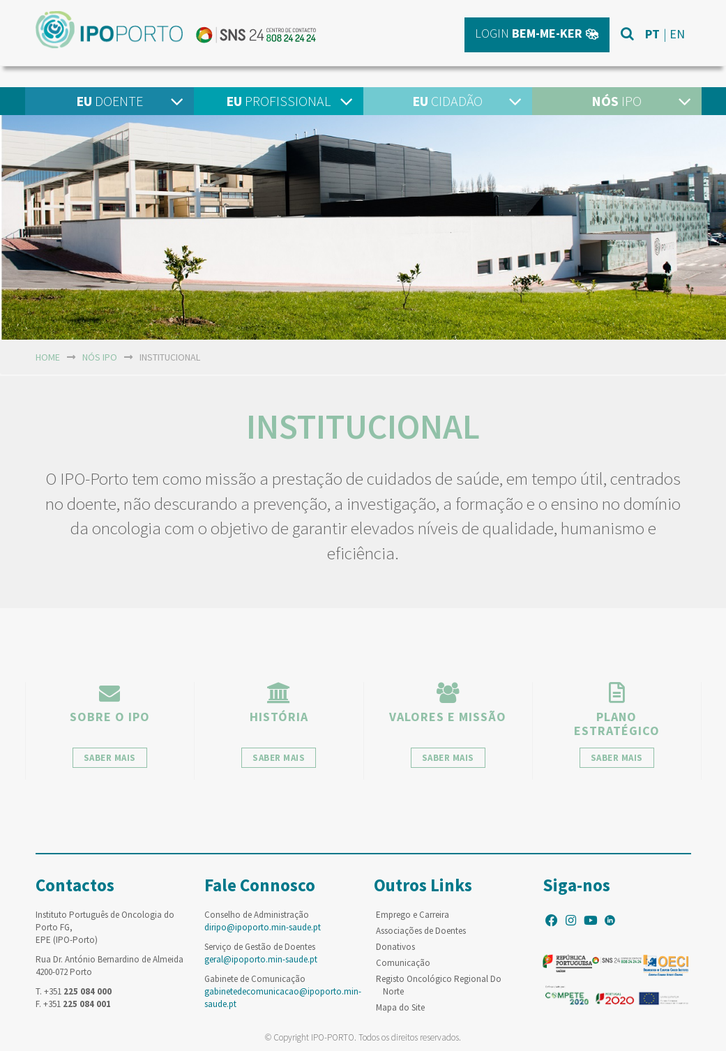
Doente (109, 100)
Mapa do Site (400, 1007)
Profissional (278, 100)
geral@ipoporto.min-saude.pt (260, 959)
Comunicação (403, 963)
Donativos (395, 947)
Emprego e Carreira (412, 915)
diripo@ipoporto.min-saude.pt (262, 927)
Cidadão (447, 100)
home (48, 357)
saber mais (110, 758)
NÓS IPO (99, 357)
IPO (616, 100)
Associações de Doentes (421, 931)
